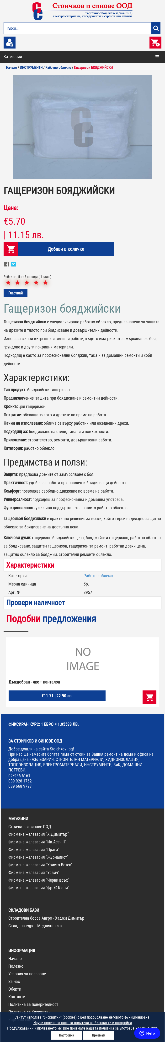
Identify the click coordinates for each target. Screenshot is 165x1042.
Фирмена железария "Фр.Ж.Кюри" (38, 887)
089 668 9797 (20, 786)
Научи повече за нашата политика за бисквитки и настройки (82, 1022)
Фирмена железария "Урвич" (33, 872)
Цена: (11, 208)
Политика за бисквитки (29, 1012)
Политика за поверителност (33, 1004)
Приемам (98, 1035)
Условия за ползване (27, 973)
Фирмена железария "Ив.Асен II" (37, 841)
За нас (14, 981)
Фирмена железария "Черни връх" (38, 880)
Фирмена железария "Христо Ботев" (40, 864)
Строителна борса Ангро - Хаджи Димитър (46, 918)
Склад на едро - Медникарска (35, 925)
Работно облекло (99, 575)
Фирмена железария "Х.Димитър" (38, 834)
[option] (82, 127)
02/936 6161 (19, 775)
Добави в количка (66, 249)
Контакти (16, 996)
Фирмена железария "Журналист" (38, 857)
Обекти (14, 989)
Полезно (15, 966)
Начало (15, 958)
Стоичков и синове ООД (29, 826)
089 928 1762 (20, 780)
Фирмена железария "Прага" (33, 849)
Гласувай (15, 293)
